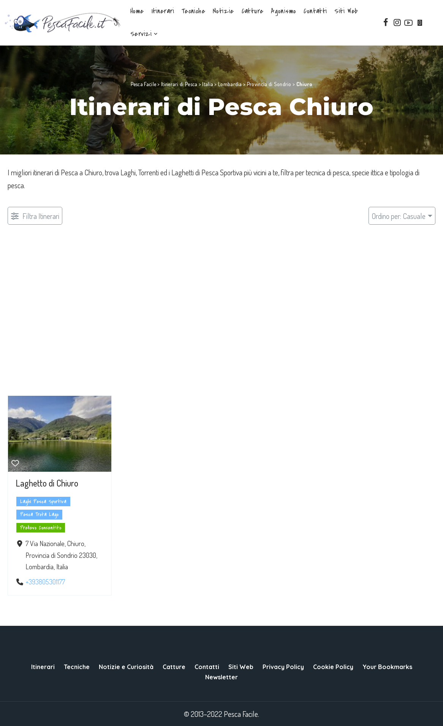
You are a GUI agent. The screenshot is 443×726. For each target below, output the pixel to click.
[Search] (434, 23)
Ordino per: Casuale (399, 216)
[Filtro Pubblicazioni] (35, 216)
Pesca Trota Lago (39, 514)
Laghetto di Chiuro (47, 483)
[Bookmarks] (422, 23)
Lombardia (230, 84)
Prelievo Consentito (40, 528)
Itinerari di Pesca (179, 84)
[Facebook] (385, 23)
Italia (207, 84)
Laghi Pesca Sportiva (43, 502)
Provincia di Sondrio (269, 84)
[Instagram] (397, 23)
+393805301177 (45, 582)
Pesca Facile (144, 84)
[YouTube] (408, 23)
